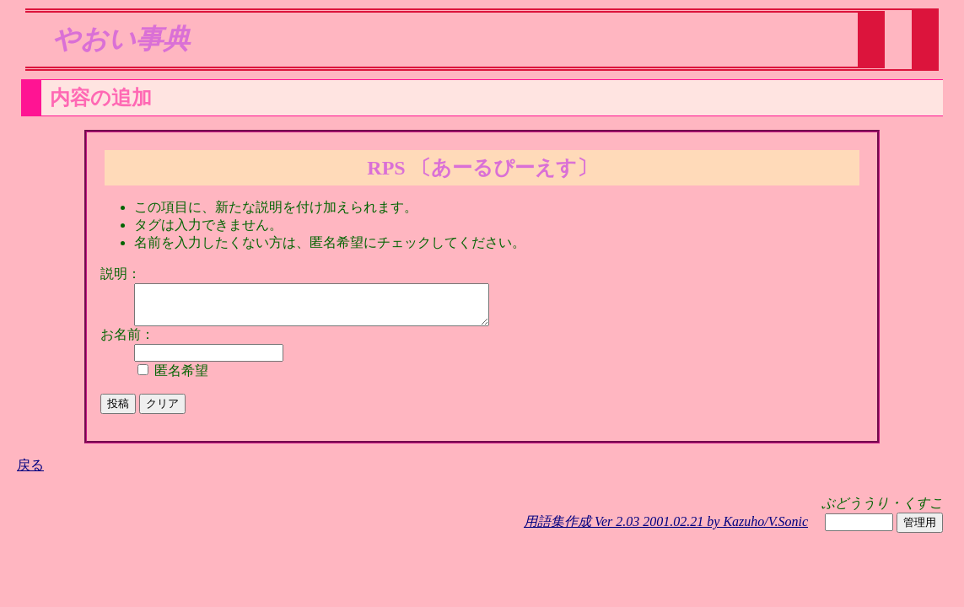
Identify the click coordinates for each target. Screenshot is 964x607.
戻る (30, 472)
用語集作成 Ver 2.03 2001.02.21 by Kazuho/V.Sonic (666, 529)
